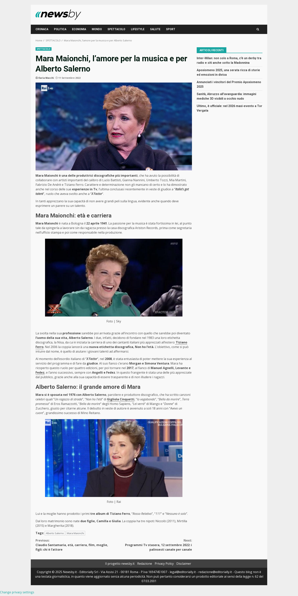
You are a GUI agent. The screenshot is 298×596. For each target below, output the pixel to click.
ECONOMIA (79, 29)
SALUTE (155, 29)
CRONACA (42, 29)
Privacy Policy (164, 563)
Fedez (40, 372)
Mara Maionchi (75, 533)
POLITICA (60, 29)
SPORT (170, 29)
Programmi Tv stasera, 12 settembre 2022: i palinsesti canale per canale (153, 545)
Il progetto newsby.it (120, 563)
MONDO (97, 29)
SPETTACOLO (116, 29)
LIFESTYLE (137, 29)
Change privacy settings (17, 592)
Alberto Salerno (55, 533)
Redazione (144, 563)
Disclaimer (183, 563)
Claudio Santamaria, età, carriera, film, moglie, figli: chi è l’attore (75, 545)
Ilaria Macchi (46, 78)
